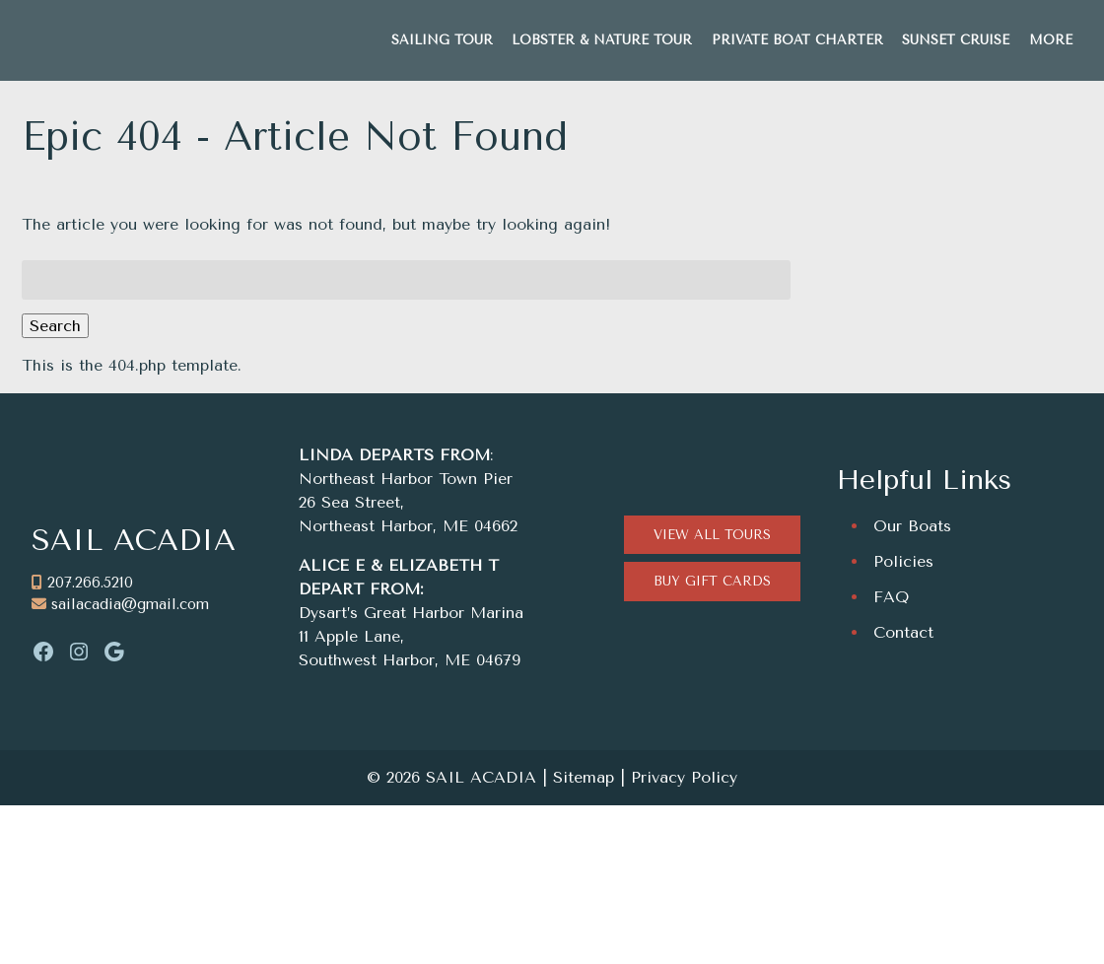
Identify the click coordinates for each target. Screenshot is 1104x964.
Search (55, 325)
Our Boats (912, 525)
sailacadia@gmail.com (130, 604)
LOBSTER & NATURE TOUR (602, 40)
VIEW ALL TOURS (712, 534)
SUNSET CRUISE (955, 40)
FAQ (891, 596)
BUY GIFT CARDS (712, 581)
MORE (1050, 40)
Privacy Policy (684, 777)
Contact (903, 632)
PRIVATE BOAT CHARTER (797, 40)
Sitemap (583, 777)
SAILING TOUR (442, 40)
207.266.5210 (90, 582)
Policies (903, 561)
